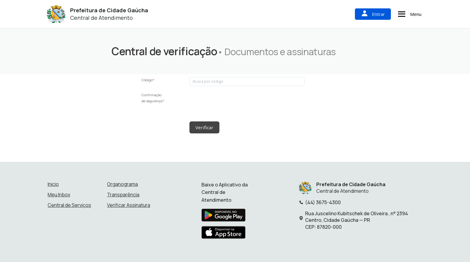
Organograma (122, 183)
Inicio (53, 183)
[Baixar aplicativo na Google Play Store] (223, 216)
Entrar (373, 14)
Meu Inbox (59, 194)
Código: (148, 80)
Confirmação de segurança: (153, 98)
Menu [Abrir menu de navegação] (408, 14)
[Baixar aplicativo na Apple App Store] (223, 233)
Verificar (204, 127)
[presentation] (235, 103)
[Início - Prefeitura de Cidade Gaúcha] (56, 14)
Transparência (123, 194)
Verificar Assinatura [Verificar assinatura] (128, 204)
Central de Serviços (69, 204)
